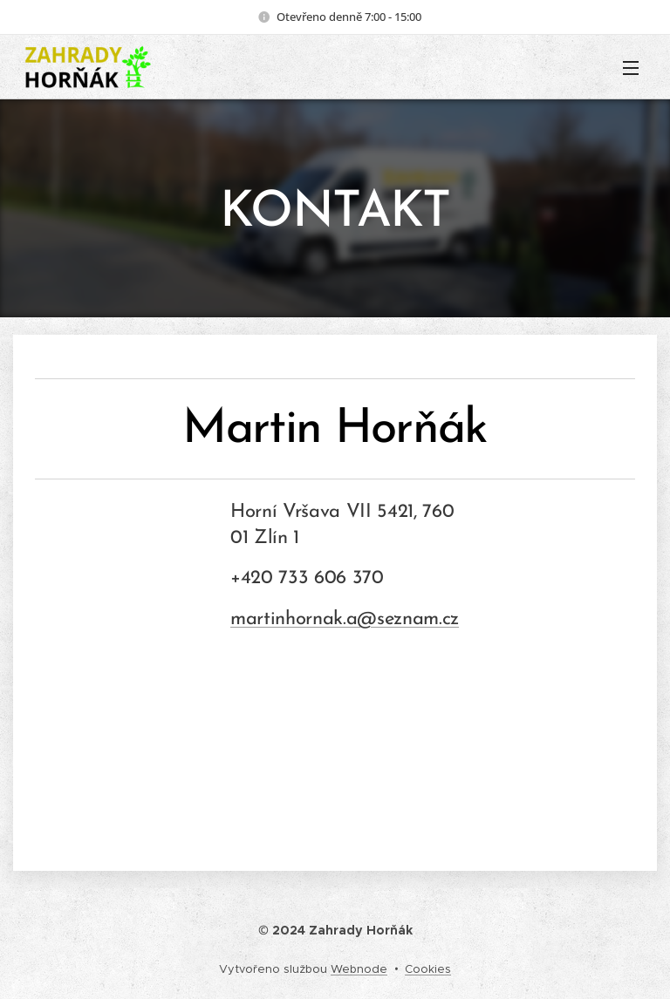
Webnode (359, 969)
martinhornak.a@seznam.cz (344, 619)
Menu (631, 68)
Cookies (428, 969)
